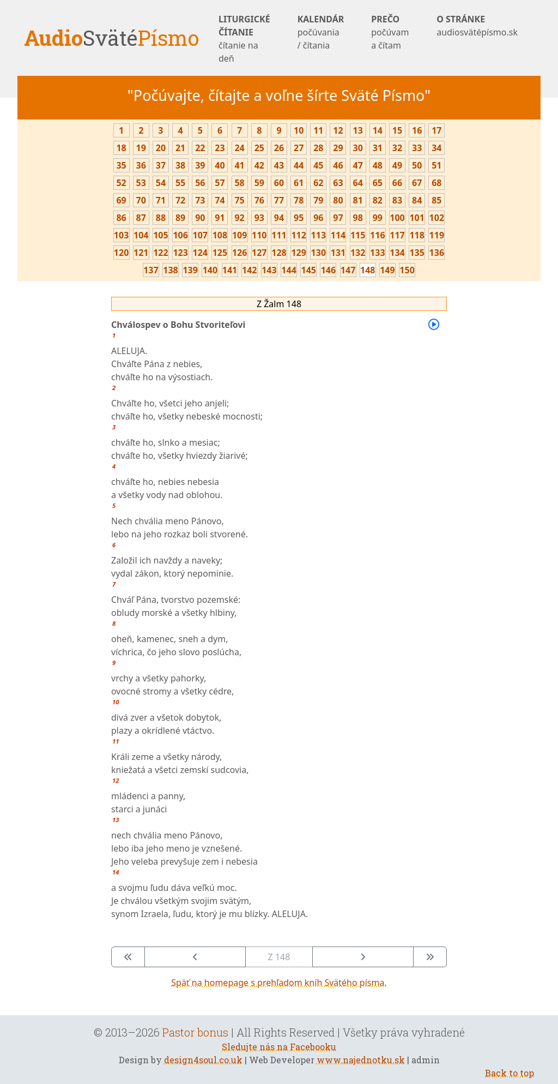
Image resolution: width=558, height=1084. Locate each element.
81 (358, 200)
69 (121, 200)
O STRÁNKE (477, 26)
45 (318, 165)
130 (318, 253)
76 (259, 200)
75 (239, 200)
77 (279, 200)
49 (397, 165)
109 (239, 235)
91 (220, 218)
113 (318, 235)
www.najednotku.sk (361, 1059)
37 (161, 165)
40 (220, 165)
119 (436, 235)
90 (200, 218)
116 (377, 235)
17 (436, 130)
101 (416, 218)
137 (150, 270)
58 (239, 183)
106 (180, 235)
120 (121, 253)
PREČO (390, 32)
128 (278, 253)
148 (367, 270)
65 (378, 183)
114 (338, 235)
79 (318, 200)
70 (141, 200)
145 (308, 270)
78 (299, 200)
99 (378, 218)
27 (299, 148)
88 (161, 218)
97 (338, 218)
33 (417, 148)
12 (338, 130)
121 (141, 253)
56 (200, 183)
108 (220, 235)
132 (357, 253)
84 (417, 200)
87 (141, 218)
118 (416, 235)
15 (397, 130)
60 (279, 183)
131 (338, 253)
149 (387, 270)
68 (436, 183)
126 (239, 253)
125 (220, 253)
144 (288, 270)
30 (358, 148)
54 (161, 183)
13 (358, 130)
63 (338, 183)
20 (161, 148)
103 (121, 235)
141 (229, 270)
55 (180, 183)
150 (406, 270)
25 (259, 148)
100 (397, 218)
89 (180, 218)
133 (377, 253)
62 (318, 183)
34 (436, 148)
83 (397, 200)
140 (210, 270)
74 (220, 200)
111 (278, 235)
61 (299, 183)
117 (397, 235)
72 (180, 200)
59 (259, 183)
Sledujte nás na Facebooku (279, 1046)
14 (378, 130)
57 (220, 183)
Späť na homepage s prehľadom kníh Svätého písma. (278, 983)
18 (121, 148)
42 (259, 165)
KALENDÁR (321, 32)
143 (269, 270)
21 (180, 148)
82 (378, 200)
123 (180, 253)
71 (161, 200)
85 (436, 200)
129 (298, 253)
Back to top (509, 1073)
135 (416, 253)
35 (121, 165)
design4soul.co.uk (203, 1059)
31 (378, 148)
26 (279, 148)
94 (279, 218)
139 (190, 270)
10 (299, 130)
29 (338, 148)
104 (141, 235)
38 (180, 165)
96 (318, 218)
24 (239, 148)
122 (160, 253)
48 (378, 165)
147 (348, 270)
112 (298, 235)
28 (318, 148)
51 (436, 165)
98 (358, 218)
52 (121, 183)
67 (417, 183)
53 (141, 183)
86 (121, 218)
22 (200, 148)
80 (338, 200)
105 (160, 235)
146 (328, 270)
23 (220, 148)
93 (259, 218)
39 (200, 165)
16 (417, 130)
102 (436, 218)
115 (357, 235)
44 (299, 165)
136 (436, 253)
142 (249, 270)
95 (299, 218)
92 (239, 218)
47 (358, 165)
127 (259, 253)
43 (279, 165)
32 (397, 148)
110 (259, 235)
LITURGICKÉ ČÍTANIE (244, 39)
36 (141, 165)
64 (358, 183)
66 (397, 183)
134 (397, 253)
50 (417, 165)
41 (239, 165)
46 (338, 165)
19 (141, 148)
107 (200, 235)
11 (318, 130)
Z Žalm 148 (279, 304)
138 (170, 270)
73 (200, 200)
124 (200, 253)
